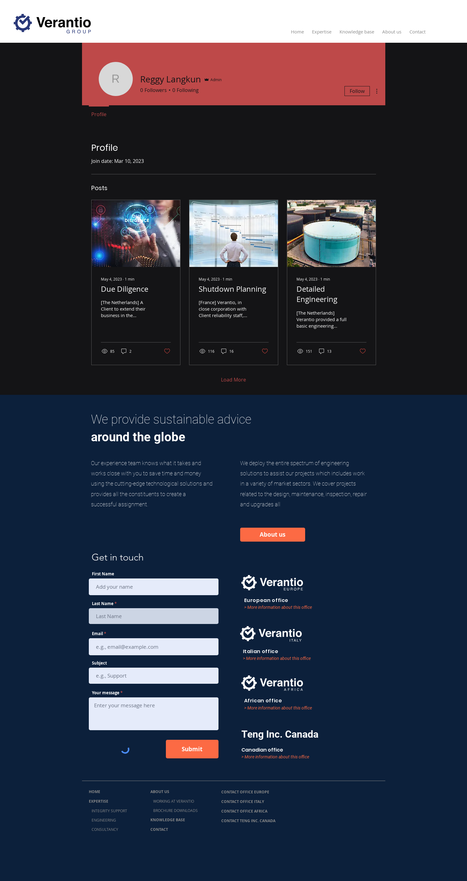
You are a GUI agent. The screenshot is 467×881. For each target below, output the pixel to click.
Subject (99, 663)
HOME (94, 791)
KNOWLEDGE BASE (167, 819)
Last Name (103, 604)
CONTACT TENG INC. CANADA (248, 820)
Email (97, 634)
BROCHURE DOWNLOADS (174, 810)
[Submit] (192, 749)
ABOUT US (159, 791)
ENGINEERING (102, 820)
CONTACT (159, 829)
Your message (105, 693)
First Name (103, 574)
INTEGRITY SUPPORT (108, 810)
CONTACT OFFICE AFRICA (244, 811)
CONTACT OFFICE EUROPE (245, 792)
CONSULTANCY (103, 829)
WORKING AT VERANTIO (172, 801)
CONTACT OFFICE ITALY (242, 801)
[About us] (272, 535)
